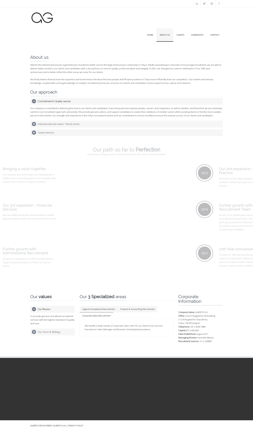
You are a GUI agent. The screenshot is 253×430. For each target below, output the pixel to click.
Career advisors (46, 132)
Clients (180, 34)
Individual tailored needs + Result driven (59, 124)
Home (150, 34)
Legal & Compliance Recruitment (98, 309)
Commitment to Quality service (54, 101)
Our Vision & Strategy (49, 332)
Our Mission (44, 309)
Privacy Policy (75, 425)
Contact (214, 34)
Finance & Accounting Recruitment (137, 309)
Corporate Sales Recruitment (96, 315)
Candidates (197, 34)
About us (165, 34)
